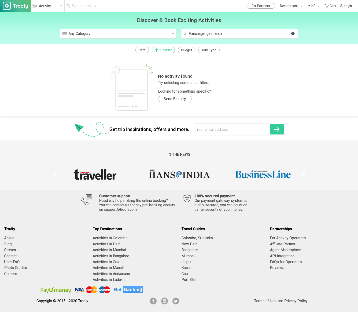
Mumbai (188, 256)
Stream (10, 250)
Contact (10, 256)
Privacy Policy (296, 301)
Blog (8, 244)
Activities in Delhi (107, 244)
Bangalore (189, 250)
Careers (10, 274)
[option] (94, 174)
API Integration (282, 256)
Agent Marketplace (285, 250)
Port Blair (189, 279)
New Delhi (189, 244)
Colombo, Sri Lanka (197, 238)
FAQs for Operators (286, 262)
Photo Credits (15, 267)
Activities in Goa (106, 262)
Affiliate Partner (282, 244)
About (9, 238)
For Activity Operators (288, 238)
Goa (184, 274)
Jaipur (186, 262)
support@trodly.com (120, 209)
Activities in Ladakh (109, 279)
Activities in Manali (108, 267)
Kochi (186, 267)
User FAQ (12, 262)
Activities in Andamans (111, 274)
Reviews (277, 267)
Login (346, 6)
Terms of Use (265, 301)
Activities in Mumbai (109, 250)
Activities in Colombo (110, 238)
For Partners (261, 6)
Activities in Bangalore (111, 256)
